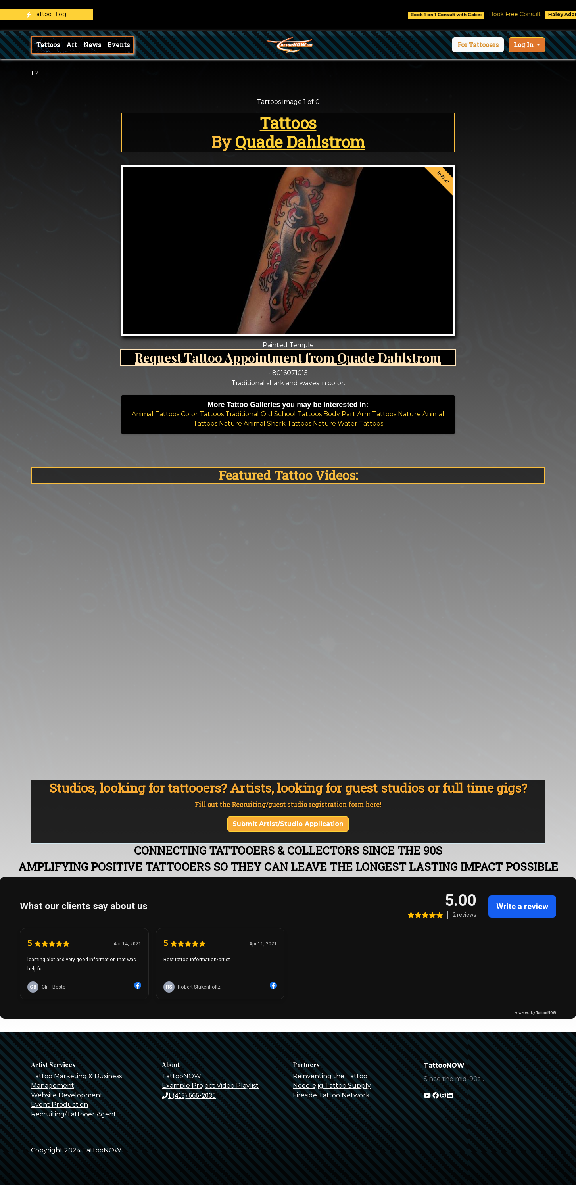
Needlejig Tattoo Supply (332, 1085)
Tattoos (48, 44)
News (92, 44)
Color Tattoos (202, 414)
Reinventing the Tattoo (330, 1076)
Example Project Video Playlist (210, 1085)
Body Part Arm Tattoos (359, 414)
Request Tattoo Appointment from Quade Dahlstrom (288, 357)
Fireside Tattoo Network (331, 1095)
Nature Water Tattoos (348, 423)
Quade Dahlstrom (300, 141)
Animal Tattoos (155, 414)
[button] (478, 44)
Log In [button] (524, 44)
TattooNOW (181, 1076)
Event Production (59, 1104)
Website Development (67, 1095)
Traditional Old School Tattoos (273, 414)
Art (71, 44)
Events (119, 44)
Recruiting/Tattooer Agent (73, 1114)
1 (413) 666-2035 (189, 1095)
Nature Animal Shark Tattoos (265, 423)
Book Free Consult (521, 14)
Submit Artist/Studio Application (288, 824)
